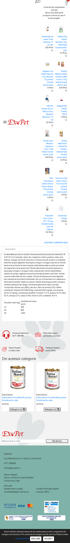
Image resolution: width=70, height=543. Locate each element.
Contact (22, 477)
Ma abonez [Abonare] (57, 441)
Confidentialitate (11, 492)
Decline (35, 539)
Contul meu (9, 480)
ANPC (46, 492)
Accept (48, 539)
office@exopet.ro (12, 468)
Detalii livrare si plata (13, 488)
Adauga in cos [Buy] (17, 409)
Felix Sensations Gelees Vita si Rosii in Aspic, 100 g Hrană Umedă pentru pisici (47, 186)
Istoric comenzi (11, 477)
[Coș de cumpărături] (66, 1)
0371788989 (10, 463)
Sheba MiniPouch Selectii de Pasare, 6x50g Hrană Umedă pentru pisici (61, 149)
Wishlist (30, 477)
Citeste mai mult (22, 539)
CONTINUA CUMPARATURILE (56, 243)
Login (17, 480)
